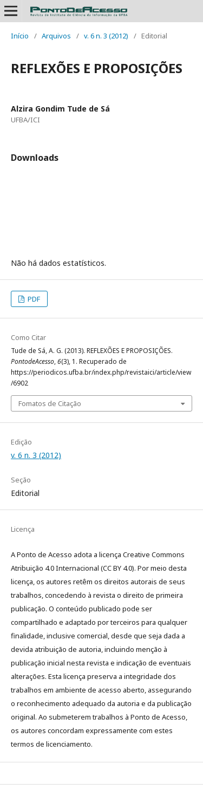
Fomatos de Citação (49, 403)
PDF (33, 299)
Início (20, 36)
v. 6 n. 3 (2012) (106, 36)
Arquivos (56, 36)
